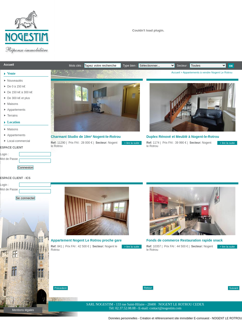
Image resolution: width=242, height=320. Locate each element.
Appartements (16, 109)
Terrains (12, 115)
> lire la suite (131, 142)
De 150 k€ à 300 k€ (19, 92)
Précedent (60, 288)
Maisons (12, 104)
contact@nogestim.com (165, 308)
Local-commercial (18, 141)
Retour (148, 287)
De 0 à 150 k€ (16, 86)
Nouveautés (15, 80)
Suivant (233, 288)
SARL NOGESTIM (99, 304)
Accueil (175, 72)
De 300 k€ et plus (18, 98)
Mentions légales (23, 310)
